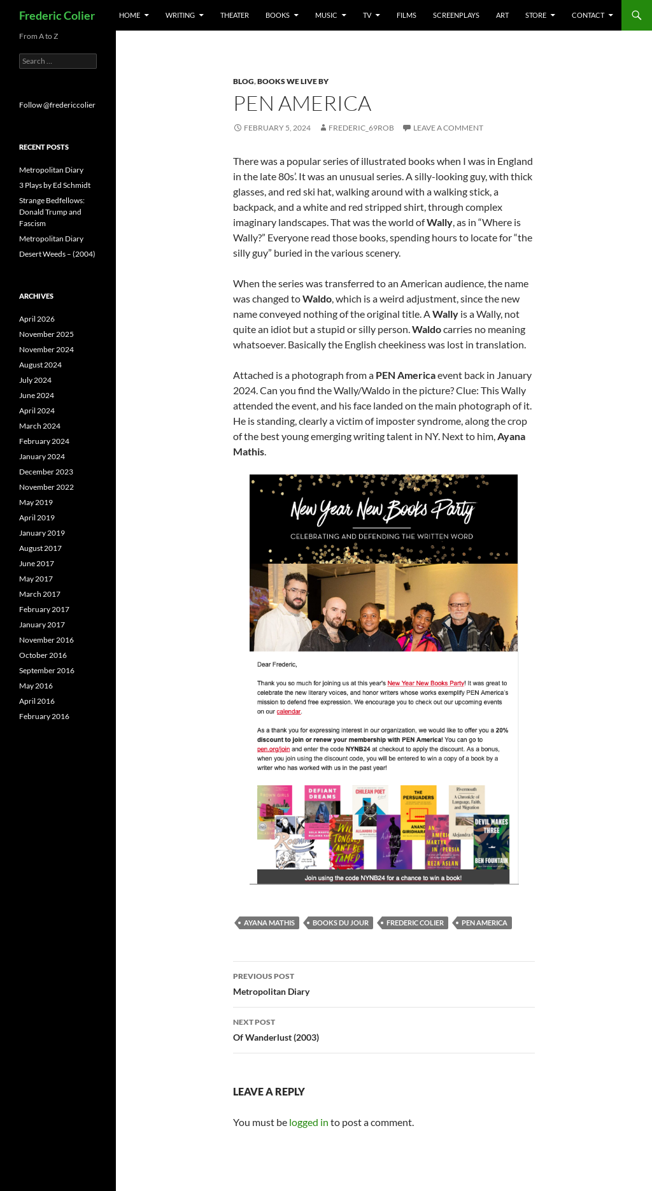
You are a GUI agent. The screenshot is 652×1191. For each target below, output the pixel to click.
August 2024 (40, 364)
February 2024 (44, 441)
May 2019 (36, 502)
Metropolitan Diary (384, 983)
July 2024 (35, 380)
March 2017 (39, 594)
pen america (484, 922)
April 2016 (37, 701)
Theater (234, 15)
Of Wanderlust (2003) (384, 1029)
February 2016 (44, 716)
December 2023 (46, 471)
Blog (243, 81)
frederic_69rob (361, 127)
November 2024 (46, 349)
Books (278, 15)
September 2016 (46, 670)
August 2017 (40, 548)
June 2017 (36, 563)
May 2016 (36, 685)
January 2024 (42, 456)
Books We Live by (293, 81)
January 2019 (42, 533)
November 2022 (46, 487)
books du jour (341, 922)
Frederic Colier (57, 15)
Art (502, 15)
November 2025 (46, 334)
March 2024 (39, 426)
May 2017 (36, 578)
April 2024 (37, 410)
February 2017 (44, 609)
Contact (588, 15)
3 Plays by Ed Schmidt (54, 185)
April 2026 (37, 319)
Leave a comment (448, 127)
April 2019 (37, 517)
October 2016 (43, 655)
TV (367, 15)
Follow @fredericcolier (57, 105)
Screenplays (456, 15)
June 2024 (36, 395)
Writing (180, 15)
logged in (309, 1122)
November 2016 (46, 640)
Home (129, 15)
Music (326, 15)
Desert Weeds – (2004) (57, 254)
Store (535, 15)
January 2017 (42, 624)
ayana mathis (269, 922)
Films (406, 15)
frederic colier (415, 922)
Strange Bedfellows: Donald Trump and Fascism (52, 212)
